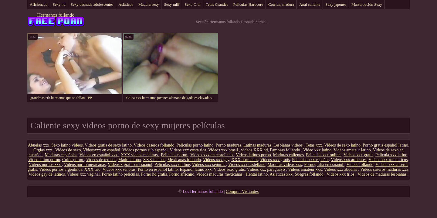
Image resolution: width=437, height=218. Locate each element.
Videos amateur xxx (305, 169)
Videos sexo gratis (229, 169)
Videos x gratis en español (130, 164)
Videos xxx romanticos (388, 159)
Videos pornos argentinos (60, 169)
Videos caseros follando (154, 145)
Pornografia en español (324, 164)
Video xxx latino (317, 150)
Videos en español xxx (99, 155)
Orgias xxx (43, 150)
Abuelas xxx (38, 145)
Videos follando (360, 164)
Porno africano (181, 174)
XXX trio (92, 169)
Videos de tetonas (101, 159)
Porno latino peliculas (120, 174)
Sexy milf (171, 4)
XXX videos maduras (140, 155)
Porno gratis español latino (385, 145)
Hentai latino (257, 174)
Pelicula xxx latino (391, 155)
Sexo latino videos (67, 145)
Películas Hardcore (248, 4)
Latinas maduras (257, 145)
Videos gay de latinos (47, 174)
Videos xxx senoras (119, 169)
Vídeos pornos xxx (45, 164)
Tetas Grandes (217, 4)
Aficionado (38, 4)
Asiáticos (126, 4)
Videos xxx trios (341, 174)
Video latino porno (44, 159)
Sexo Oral (192, 4)
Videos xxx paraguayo (266, 169)
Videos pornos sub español (145, 150)
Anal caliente (309, 4)
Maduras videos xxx (285, 164)
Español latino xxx (196, 169)
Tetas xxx (314, 145)
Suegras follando (309, 174)
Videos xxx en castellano (212, 155)
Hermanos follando (55, 15)
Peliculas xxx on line (172, 164)
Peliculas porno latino (194, 145)
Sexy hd (59, 4)
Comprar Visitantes (242, 191)
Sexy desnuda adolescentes (92, 4)
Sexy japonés (335, 4)
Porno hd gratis (154, 174)
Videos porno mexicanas (85, 164)
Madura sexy (148, 4)
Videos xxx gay (216, 159)
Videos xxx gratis (358, 155)
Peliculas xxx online (323, 155)
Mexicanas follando (184, 159)
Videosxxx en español (101, 150)
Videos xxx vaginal (83, 174)
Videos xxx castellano (247, 164)
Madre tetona (129, 159)
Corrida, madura (281, 4)
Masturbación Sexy (366, 4)
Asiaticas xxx (281, 174)
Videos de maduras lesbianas (382, 174)
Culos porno (73, 159)
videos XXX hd (254, 150)
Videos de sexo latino (342, 145)
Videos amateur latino (352, 150)
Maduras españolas (61, 155)
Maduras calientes (288, 155)
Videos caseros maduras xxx (384, 169)
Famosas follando (285, 150)
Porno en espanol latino (158, 169)
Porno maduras (228, 145)
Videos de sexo (68, 150)
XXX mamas (154, 159)
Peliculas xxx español (310, 159)
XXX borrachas (244, 159)
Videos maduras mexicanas (220, 174)
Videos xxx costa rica (188, 150)
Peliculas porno (174, 155)
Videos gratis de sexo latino (108, 145)
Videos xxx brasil (223, 150)
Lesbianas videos (288, 145)
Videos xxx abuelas (341, 169)
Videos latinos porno (253, 155)
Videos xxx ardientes (348, 159)
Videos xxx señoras (209, 164)
